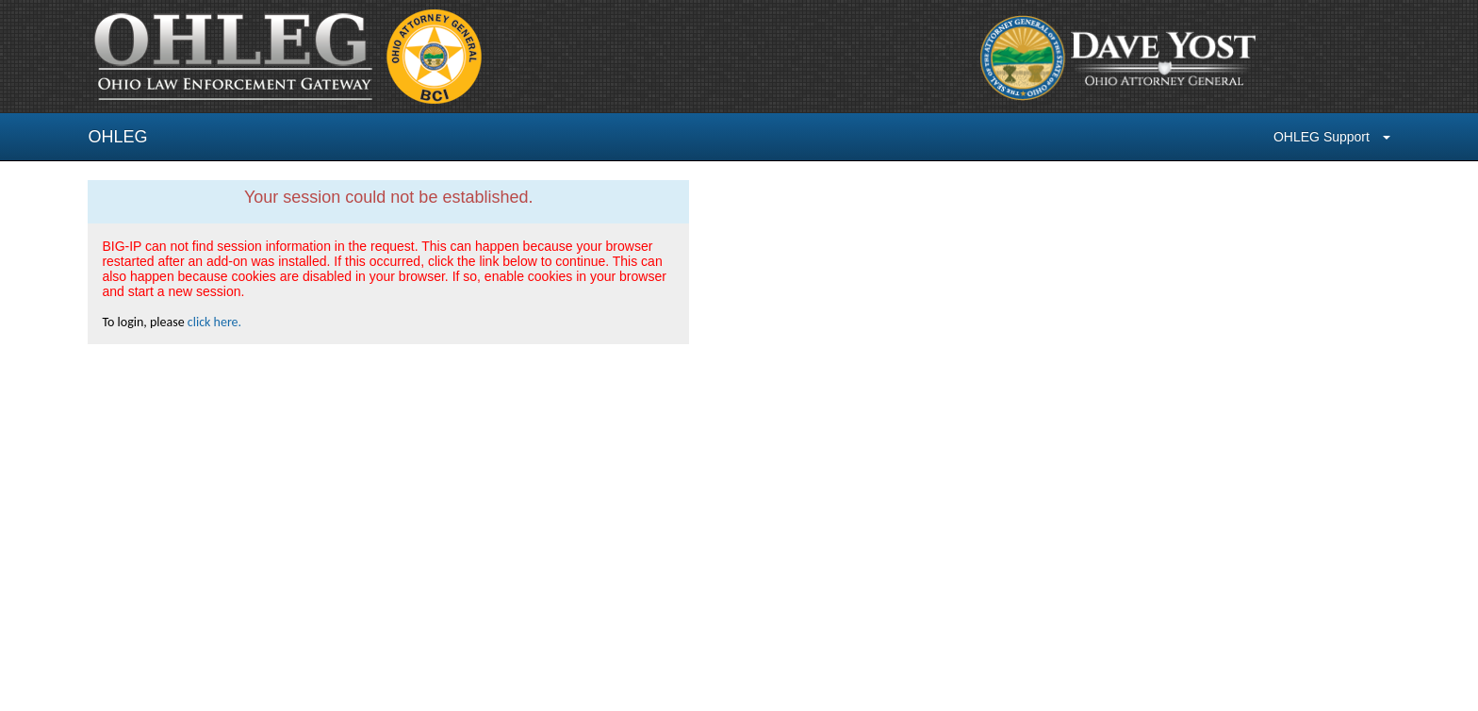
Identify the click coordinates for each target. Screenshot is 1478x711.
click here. (214, 322)
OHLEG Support (1331, 136)
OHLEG (117, 136)
